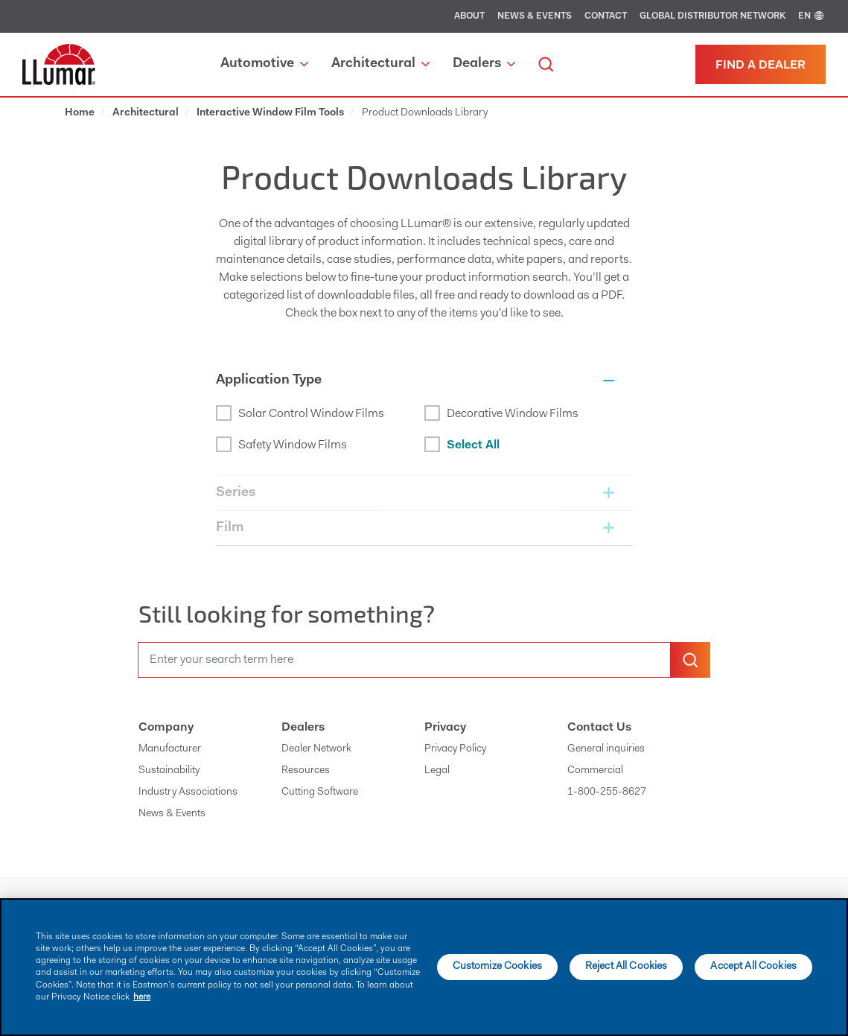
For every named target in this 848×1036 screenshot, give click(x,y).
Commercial (595, 771)
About (469, 16)
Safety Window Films (281, 443)
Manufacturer (169, 749)
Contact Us (599, 728)
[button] (424, 380)
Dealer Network (316, 749)
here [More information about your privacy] (141, 997)
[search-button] (690, 660)
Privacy (445, 728)
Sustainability (169, 771)
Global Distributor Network (712, 16)
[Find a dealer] (760, 64)
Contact (605, 16)
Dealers (303, 728)
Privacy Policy (455, 749)
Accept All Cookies (753, 967)
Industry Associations (187, 792)
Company (166, 728)
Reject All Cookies (626, 967)
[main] (424, 967)
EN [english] (812, 16)
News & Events (534, 16)
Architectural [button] (380, 64)
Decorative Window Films (501, 412)
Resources (305, 771)
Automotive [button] (264, 64)
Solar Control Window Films (300, 412)
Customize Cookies (497, 967)
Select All (462, 443)
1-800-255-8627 (606, 792)
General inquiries (606, 749)
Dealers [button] (484, 64)
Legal (437, 771)
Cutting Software (319, 792)
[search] (545, 64)
